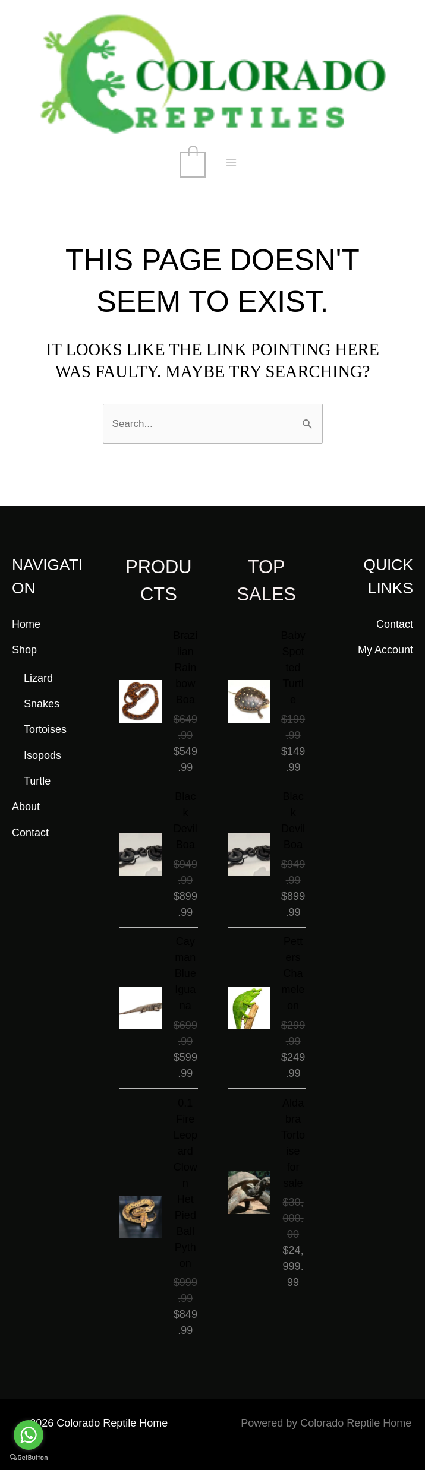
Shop (24, 649)
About (26, 806)
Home (26, 623)
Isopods (42, 755)
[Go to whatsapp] (28, 1435)
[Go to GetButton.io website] (29, 1458)
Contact (30, 832)
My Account (385, 649)
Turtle (37, 780)
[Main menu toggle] (232, 163)
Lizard (38, 678)
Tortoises (45, 729)
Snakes (41, 703)
